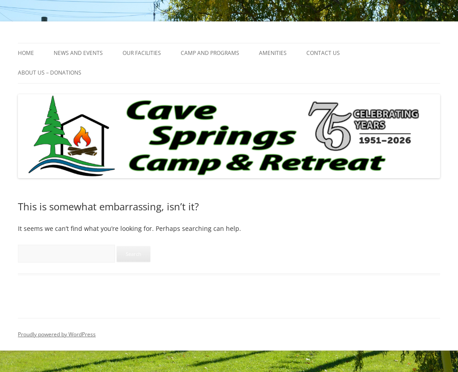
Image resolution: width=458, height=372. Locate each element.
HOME (26, 53)
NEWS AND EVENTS (78, 53)
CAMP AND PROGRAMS (210, 53)
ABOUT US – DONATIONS (49, 72)
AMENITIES (273, 53)
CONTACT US (323, 53)
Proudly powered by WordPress (57, 334)
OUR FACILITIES (142, 53)
